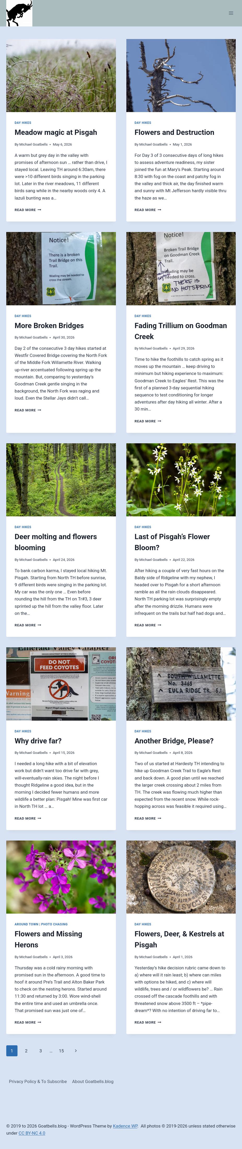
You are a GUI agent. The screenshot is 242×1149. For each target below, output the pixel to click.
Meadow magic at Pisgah (56, 132)
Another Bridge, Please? (174, 741)
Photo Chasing (54, 924)
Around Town (26, 924)
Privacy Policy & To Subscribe (38, 1081)
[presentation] (61, 75)
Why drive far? (38, 741)
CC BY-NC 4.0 (32, 1133)
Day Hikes (23, 123)
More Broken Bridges (49, 325)
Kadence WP (125, 1126)
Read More (28, 210)
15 (61, 1050)
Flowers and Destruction (174, 132)
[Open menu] (231, 13)
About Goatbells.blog (93, 1081)
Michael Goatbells (33, 144)
